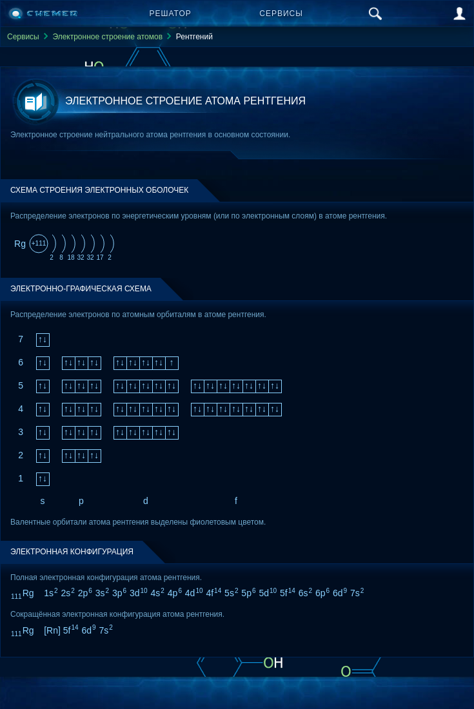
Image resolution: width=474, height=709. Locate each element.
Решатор (171, 13)
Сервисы (281, 13)
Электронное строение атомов (107, 36)
